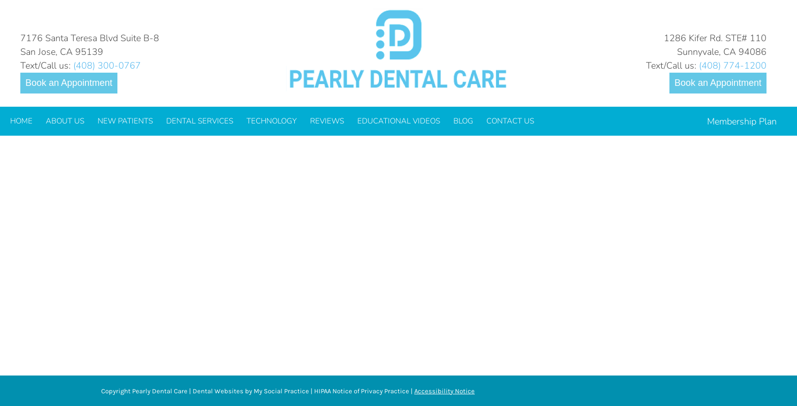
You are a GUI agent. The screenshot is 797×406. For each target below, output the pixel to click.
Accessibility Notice (444, 391)
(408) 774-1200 (733, 65)
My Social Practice (280, 391)
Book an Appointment (68, 83)
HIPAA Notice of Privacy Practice (361, 391)
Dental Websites (218, 391)
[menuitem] (21, 121)
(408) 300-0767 (107, 65)
